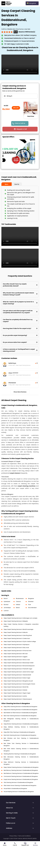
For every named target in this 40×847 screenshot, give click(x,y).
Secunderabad (32, 607)
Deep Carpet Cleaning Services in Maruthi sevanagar (18, 629)
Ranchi (6, 598)
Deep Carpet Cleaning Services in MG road (16, 653)
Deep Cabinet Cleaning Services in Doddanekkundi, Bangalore (21, 767)
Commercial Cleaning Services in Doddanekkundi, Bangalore (21, 776)
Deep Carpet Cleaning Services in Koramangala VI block (19, 684)
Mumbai (6, 604)
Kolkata (18, 604)
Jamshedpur (7, 607)
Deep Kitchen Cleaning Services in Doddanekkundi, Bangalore (21, 724)
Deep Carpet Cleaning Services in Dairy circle (16, 647)
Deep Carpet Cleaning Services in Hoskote (15, 690)
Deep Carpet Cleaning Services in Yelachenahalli (17, 675)
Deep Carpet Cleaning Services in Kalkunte (16, 632)
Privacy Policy (13, 836)
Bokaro (18, 607)
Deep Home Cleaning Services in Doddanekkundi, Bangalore (20, 709)
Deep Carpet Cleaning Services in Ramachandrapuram (19, 666)
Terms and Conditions (24, 836)
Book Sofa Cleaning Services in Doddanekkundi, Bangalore (20, 735)
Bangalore (31, 598)
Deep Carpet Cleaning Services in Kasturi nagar (17, 678)
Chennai (18, 601)
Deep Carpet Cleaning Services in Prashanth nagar (18, 669)
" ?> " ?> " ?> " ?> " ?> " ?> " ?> (20, 96)
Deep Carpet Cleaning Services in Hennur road (17, 659)
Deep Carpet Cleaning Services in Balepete (16, 621)
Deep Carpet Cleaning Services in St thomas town (18, 650)
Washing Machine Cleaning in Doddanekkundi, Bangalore (20, 754)
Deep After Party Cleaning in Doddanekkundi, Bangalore (19, 732)
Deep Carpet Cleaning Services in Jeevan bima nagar (19, 672)
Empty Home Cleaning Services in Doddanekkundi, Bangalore (21, 779)
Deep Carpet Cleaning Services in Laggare (15, 656)
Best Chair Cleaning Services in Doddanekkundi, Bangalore (20, 715)
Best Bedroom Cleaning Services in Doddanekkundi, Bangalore (21, 773)
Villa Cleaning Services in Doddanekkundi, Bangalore (18, 782)
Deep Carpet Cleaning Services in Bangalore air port (18, 681)
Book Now (31, 116)
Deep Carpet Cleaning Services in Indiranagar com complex (20, 618)
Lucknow (6, 610)
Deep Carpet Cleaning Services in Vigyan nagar (17, 693)
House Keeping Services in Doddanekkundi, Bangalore (19, 791)
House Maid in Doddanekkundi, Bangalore (15, 788)
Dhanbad (30, 601)
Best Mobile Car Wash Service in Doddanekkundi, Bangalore (20, 712)
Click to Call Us (20, 123)
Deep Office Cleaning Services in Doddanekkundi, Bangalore (20, 706)
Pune (29, 604)
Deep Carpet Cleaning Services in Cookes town (17, 638)
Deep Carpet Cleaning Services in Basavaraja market (18, 663)
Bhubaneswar (20, 598)
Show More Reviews (20, 392)
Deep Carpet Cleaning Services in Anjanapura (16, 644)
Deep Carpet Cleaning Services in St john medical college (20, 641)
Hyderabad (7, 601)
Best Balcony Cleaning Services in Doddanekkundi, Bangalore (21, 770)
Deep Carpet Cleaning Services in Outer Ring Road (18, 635)
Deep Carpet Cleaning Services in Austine (15, 696)
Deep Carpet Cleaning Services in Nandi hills (16, 687)
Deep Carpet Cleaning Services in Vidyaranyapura (18, 699)
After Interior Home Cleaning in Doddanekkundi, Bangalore (20, 785)
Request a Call (22, 129)
